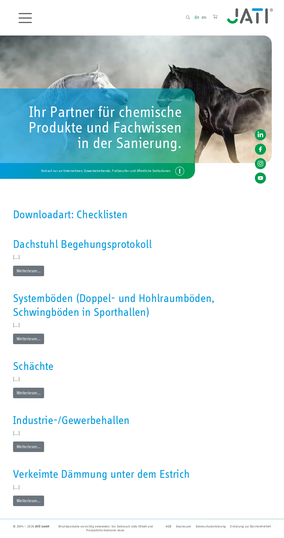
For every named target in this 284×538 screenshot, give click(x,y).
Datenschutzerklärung (211, 526)
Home (161, 100)
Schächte (33, 366)
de (196, 17)
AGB (169, 526)
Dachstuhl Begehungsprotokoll (82, 244)
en (204, 17)
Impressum (183, 526)
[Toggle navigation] (25, 18)
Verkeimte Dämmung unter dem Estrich (101, 474)
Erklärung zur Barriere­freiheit (250, 526)
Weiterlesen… (28, 271)
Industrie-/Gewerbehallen (71, 421)
